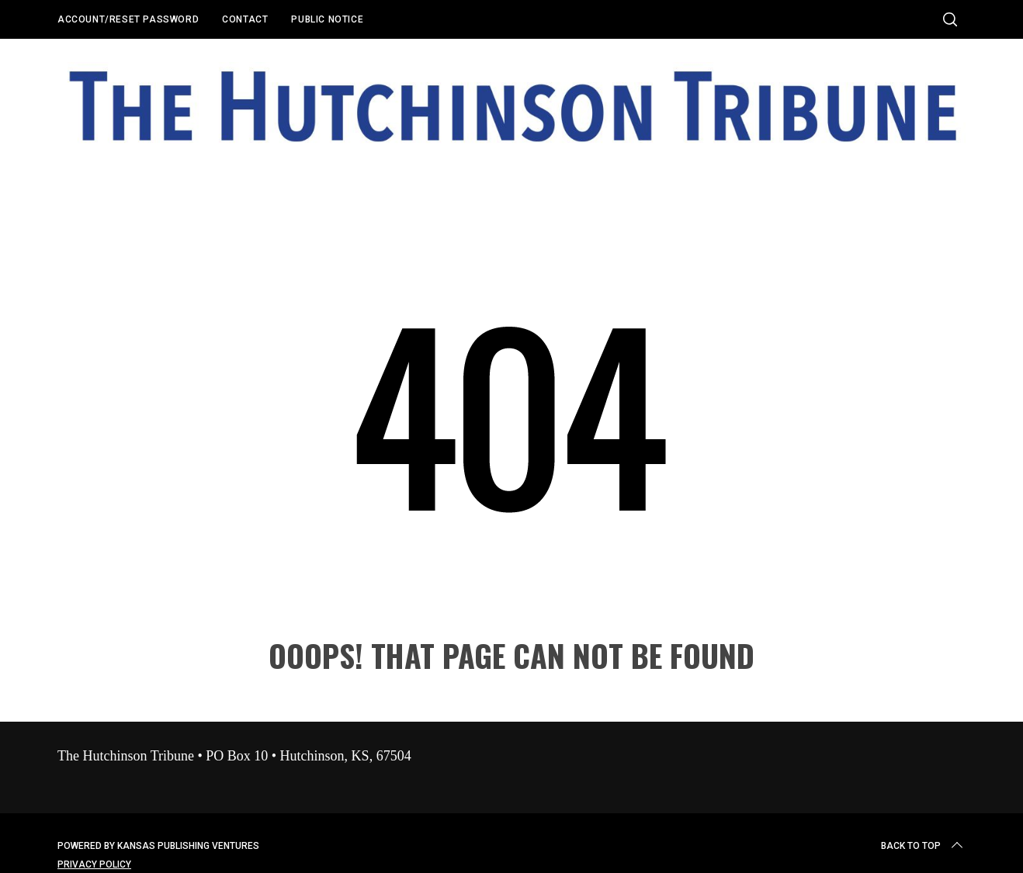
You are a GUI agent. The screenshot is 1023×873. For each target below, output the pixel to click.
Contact (245, 19)
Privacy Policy (94, 864)
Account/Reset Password (128, 19)
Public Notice (327, 19)
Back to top (923, 845)
